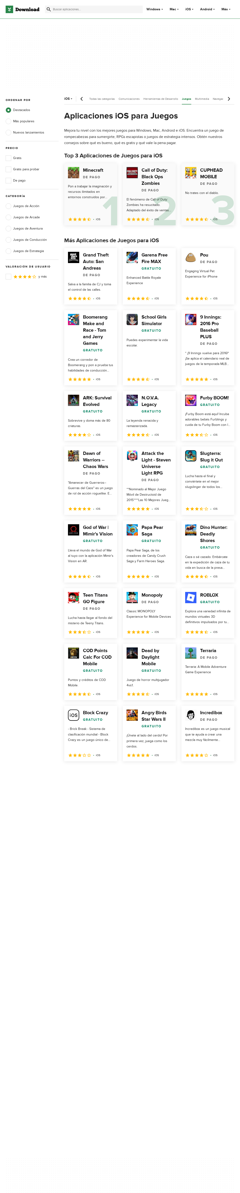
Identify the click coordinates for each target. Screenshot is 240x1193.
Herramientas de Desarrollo (160, 98)
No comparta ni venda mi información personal (144, 1017)
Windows (153, 9)
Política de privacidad (141, 991)
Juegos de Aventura (24, 228)
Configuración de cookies (144, 1028)
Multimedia (202, 98)
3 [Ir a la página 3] (93, 771)
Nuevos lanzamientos (25, 132)
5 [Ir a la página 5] (118, 771)
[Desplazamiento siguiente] (228, 98)
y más (26, 276)
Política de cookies (139, 1007)
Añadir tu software (79, 999)
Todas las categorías (102, 98)
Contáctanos (75, 1007)
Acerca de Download (81, 991)
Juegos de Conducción (26, 240)
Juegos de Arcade (23, 217)
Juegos (186, 99)
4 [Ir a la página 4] (105, 771)
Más (226, 9)
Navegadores (221, 98)
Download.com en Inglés (83, 1015)
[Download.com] (22, 9)
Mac (173, 9)
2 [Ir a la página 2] (81, 771)
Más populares (20, 121)
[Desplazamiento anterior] (81, 98)
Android (206, 9)
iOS (188, 9)
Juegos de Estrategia (25, 251)
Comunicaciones (129, 98)
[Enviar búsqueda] (48, 9)
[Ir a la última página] (224, 771)
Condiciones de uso (140, 999)
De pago (16, 180)
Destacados (18, 110)
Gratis (14, 158)
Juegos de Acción (22, 206)
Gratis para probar (22, 169)
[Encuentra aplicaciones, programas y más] (94, 9)
